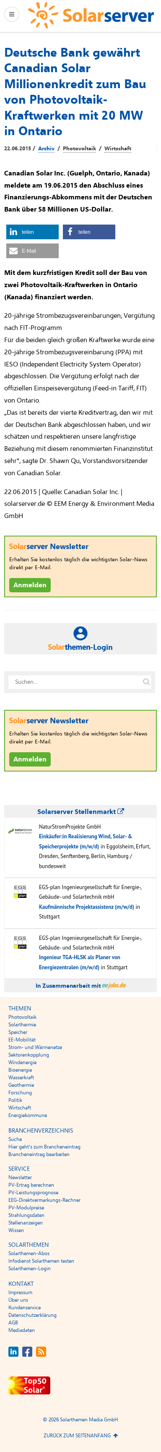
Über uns (18, 1300)
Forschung (20, 1092)
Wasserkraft (21, 1077)
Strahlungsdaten (26, 1215)
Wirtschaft (117, 148)
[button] (32, 232)
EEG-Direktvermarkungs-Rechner (44, 1200)
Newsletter (20, 1177)
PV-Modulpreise (26, 1207)
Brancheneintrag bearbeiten (39, 1154)
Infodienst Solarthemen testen (41, 1261)
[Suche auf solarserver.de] (146, 682)
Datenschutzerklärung (32, 1315)
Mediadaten (21, 1330)
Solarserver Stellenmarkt (80, 811)
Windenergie (22, 1062)
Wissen (16, 1230)
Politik (15, 1100)
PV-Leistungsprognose (33, 1192)
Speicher (17, 1032)
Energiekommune (27, 1115)
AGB (13, 1322)
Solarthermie (22, 1024)
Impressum (20, 1292)
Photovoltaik (79, 148)
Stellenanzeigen (25, 1222)
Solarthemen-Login (29, 1268)
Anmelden (30, 585)
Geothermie (21, 1085)
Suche (15, 1139)
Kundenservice (24, 1307)
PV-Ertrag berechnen (31, 1185)
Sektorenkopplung (28, 1055)
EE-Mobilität (22, 1039)
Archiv (46, 148)
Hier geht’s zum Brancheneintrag (44, 1146)
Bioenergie (20, 1070)
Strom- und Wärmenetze (35, 1047)
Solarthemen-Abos (28, 1253)
